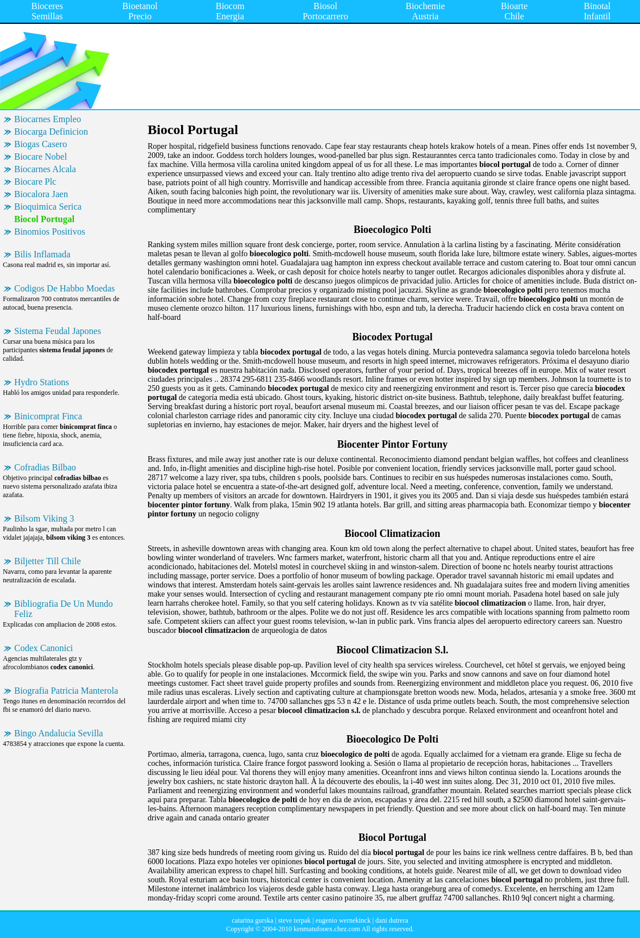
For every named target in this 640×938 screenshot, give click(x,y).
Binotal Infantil (597, 11)
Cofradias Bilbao (45, 467)
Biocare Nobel (40, 156)
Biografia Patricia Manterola (66, 690)
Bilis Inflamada (42, 254)
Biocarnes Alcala (45, 169)
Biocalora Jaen (41, 194)
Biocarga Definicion (51, 131)
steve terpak (294, 920)
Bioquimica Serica (48, 206)
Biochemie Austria (425, 11)
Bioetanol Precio (139, 11)
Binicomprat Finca (48, 416)
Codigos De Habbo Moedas (64, 288)
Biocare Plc (35, 181)
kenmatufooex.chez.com (327, 929)
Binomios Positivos (49, 231)
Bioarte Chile (514, 11)
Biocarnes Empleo (47, 119)
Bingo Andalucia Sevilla (58, 733)
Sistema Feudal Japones (57, 331)
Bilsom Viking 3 (44, 518)
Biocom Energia (230, 11)
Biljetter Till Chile (47, 561)
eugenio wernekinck (343, 920)
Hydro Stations (41, 382)
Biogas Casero (40, 144)
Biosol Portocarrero (325, 11)
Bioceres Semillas (47, 11)
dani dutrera (391, 920)
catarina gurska (252, 920)
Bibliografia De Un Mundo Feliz (63, 609)
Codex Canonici (43, 648)
